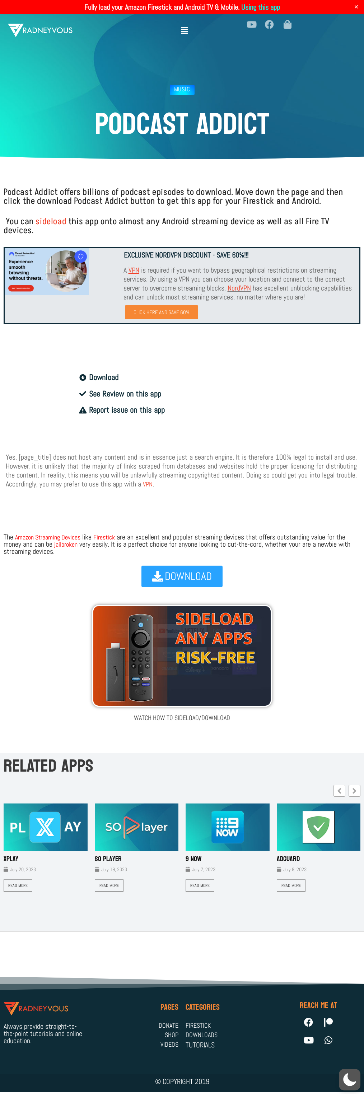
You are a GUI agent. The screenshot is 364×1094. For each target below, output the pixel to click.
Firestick (113, 537)
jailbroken (67, 545)
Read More (18, 885)
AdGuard (288, 859)
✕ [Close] (356, 7)
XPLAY (11, 859)
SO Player (108, 859)
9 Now (194, 859)
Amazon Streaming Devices (51, 537)
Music (182, 89)
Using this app (260, 7)
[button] (184, 27)
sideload (51, 221)
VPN (148, 484)
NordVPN (239, 288)
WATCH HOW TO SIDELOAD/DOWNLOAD (182, 718)
